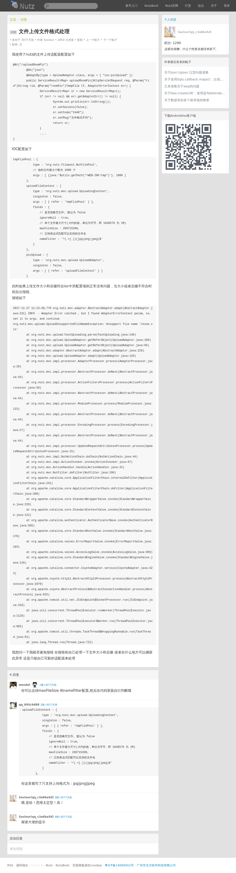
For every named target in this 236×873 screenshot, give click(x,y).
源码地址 (22, 865)
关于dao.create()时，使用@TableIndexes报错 (195, 93)
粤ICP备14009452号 (119, 865)
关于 (214, 5)
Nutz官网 (171, 5)
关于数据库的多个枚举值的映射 (186, 100)
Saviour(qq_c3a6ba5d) (195, 32)
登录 (227, 5)
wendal (24, 684)
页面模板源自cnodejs (87, 865)
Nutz (49, 865)
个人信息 (170, 19)
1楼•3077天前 (48, 684)
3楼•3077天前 (63, 797)
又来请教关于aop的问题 (181, 86)
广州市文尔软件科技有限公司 (156, 865)
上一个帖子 (93, 40)
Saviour (49, 40)
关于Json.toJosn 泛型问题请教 (186, 72)
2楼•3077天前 (48, 704)
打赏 (188, 5)
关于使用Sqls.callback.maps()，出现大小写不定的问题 (195, 79)
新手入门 (131, 5)
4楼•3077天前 (63, 816)
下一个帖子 (110, 40)
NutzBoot (151, 5)
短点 (201, 5)
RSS (10, 865)
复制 (80, 40)
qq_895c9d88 (29, 704)
